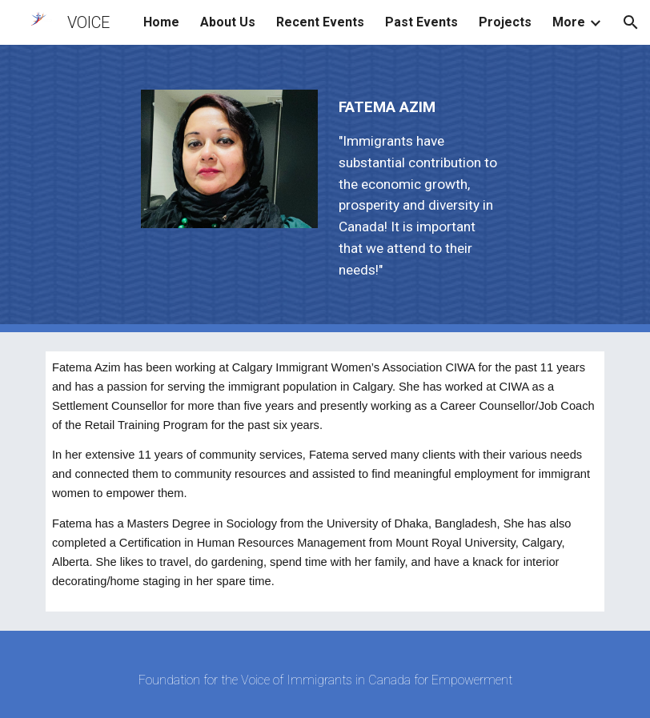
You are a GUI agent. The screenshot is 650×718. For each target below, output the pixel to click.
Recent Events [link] (320, 22)
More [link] (568, 22)
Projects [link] (505, 22)
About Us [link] (227, 22)
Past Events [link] (421, 22)
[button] (631, 22)
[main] (420, 188)
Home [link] (161, 22)
